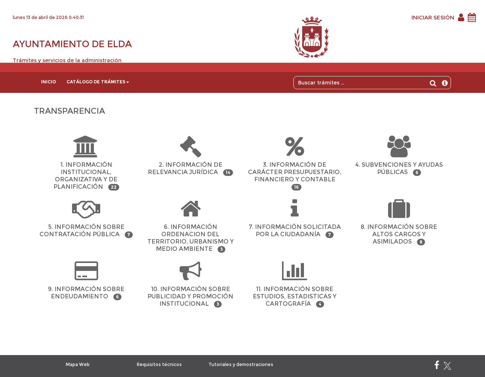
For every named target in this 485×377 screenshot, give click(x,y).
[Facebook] (436, 366)
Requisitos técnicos (159, 364)
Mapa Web (78, 364)
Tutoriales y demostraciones (240, 364)
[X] (447, 366)
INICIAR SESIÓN (432, 17)
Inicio (48, 81)
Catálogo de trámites (98, 81)
